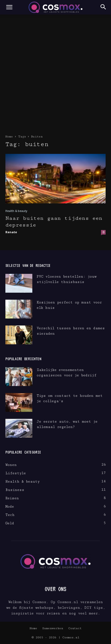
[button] (9, 7)
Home (9, 136)
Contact (75, 628)
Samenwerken (52, 628)
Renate (11, 232)
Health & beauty (16, 211)
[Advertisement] (55, 72)
